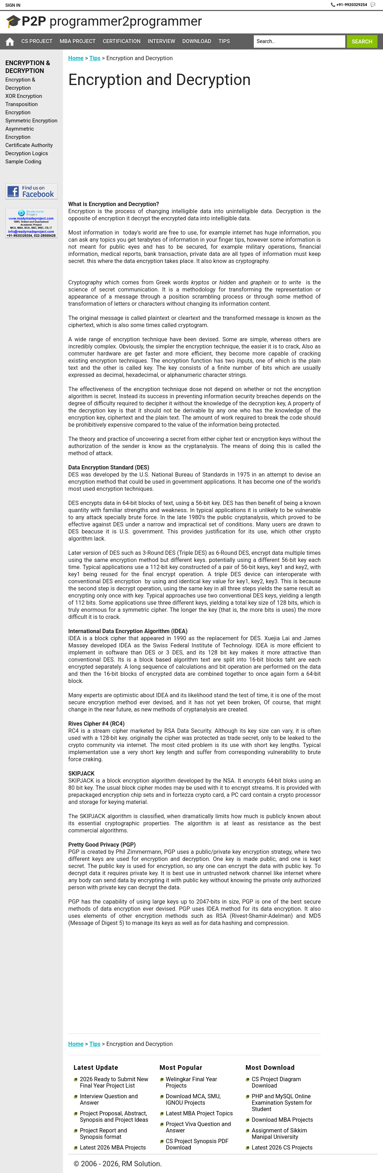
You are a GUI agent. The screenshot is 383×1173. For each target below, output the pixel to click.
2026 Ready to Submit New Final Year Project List (114, 1082)
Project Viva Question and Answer (198, 1127)
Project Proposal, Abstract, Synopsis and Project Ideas (114, 1116)
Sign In (12, 5)
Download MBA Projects (282, 1120)
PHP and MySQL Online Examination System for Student (282, 1102)
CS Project (36, 41)
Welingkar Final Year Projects (191, 1082)
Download (196, 41)
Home (76, 58)
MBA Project (77, 41)
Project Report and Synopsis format (103, 1133)
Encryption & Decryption (20, 84)
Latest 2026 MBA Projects (113, 1148)
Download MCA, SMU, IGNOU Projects (193, 1099)
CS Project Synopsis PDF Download (197, 1144)
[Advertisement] (28, 357)
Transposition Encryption (21, 108)
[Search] (299, 41)
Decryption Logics (26, 153)
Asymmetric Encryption (19, 133)
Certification (122, 41)
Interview (161, 41)
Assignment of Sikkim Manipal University (279, 1133)
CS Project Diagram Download (276, 1082)
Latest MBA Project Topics (199, 1113)
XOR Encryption (23, 96)
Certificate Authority (29, 145)
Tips (224, 41)
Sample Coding (23, 161)
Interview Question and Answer (109, 1099)
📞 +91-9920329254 (349, 4)
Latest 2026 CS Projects (282, 1148)
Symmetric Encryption (31, 120)
